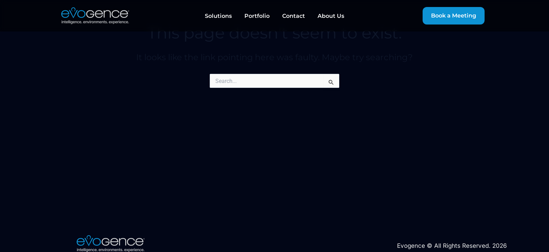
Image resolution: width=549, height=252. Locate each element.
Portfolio (257, 16)
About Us (331, 16)
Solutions (218, 16)
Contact (293, 16)
